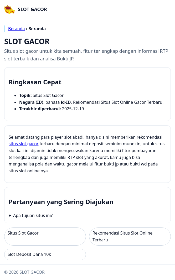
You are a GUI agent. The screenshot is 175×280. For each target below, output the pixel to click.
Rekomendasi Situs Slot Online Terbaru (122, 236)
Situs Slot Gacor (23, 233)
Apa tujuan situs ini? (33, 215)
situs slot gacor (23, 144)
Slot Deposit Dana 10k (29, 254)
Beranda (16, 29)
